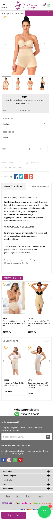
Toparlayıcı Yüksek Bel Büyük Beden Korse (14, 384)
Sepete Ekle (15, 516)
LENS (6, 380)
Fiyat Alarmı (34, 163)
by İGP (30, 318)
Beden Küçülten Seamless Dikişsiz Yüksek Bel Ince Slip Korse (14, 323)
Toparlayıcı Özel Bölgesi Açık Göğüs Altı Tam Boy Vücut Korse (38, 385)
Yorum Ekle (9, 163)
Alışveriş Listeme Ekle (13, 168)
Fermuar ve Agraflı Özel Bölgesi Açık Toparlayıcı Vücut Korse (39, 323)
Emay (24, 97)
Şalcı (5, 318)
